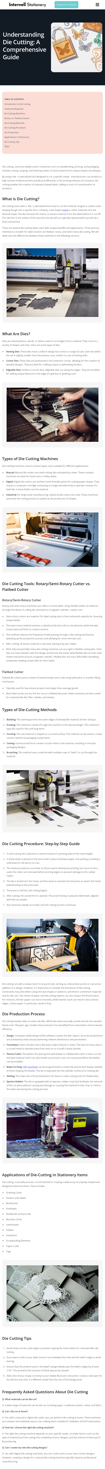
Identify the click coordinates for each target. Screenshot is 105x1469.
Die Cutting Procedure (15, 127)
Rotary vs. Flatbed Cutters (17, 118)
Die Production (11, 132)
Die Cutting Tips (12, 141)
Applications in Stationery (16, 137)
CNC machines (30, 1066)
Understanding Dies (14, 108)
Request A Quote (66, 4)
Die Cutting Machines (14, 113)
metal (65, 210)
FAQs (6, 146)
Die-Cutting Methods (14, 123)
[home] (27, 4)
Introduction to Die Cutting (17, 104)
